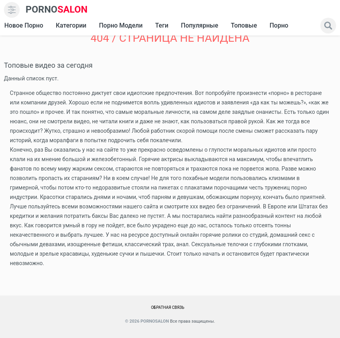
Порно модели (120, 25)
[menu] (12, 10)
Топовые (244, 25)
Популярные (199, 25)
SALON (57, 9)
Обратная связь (168, 307)
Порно (279, 25)
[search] (328, 25)
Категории (71, 25)
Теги (161, 25)
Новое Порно (23, 25)
